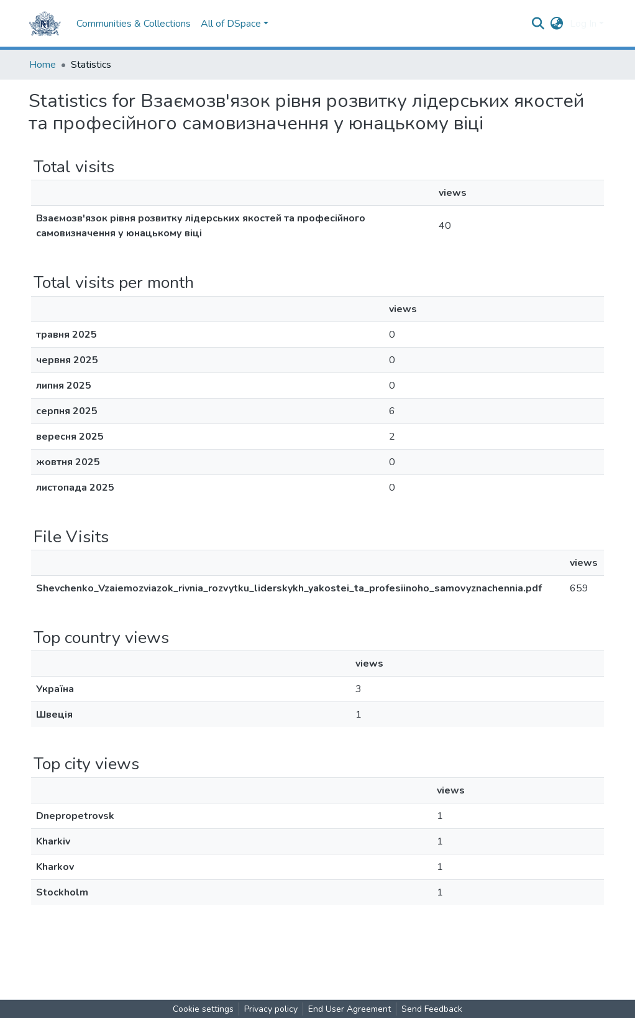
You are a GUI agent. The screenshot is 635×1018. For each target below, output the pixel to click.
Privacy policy (271, 1009)
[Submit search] (538, 24)
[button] (557, 23)
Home (42, 65)
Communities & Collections (133, 23)
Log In (583, 23)
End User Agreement (349, 1009)
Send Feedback (431, 1009)
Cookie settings (203, 1009)
